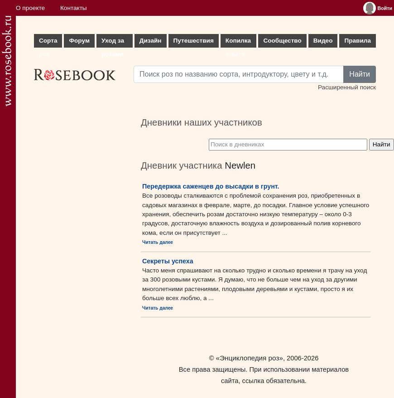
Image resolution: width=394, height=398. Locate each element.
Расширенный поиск (347, 87)
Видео (323, 40)
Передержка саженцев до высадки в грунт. (210, 186)
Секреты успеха (167, 261)
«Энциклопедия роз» (249, 358)
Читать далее (157, 242)
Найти (359, 74)
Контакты (73, 8)
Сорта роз (48, 42)
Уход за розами (112, 42)
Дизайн (150, 40)
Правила (357, 40)
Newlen (240, 165)
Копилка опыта (238, 42)
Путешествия (193, 40)
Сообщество (282, 40)
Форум (79, 40)
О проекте (30, 8)
